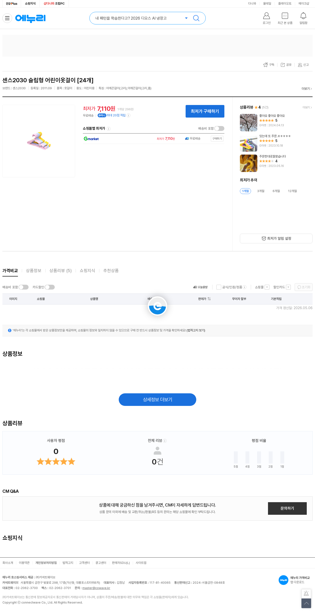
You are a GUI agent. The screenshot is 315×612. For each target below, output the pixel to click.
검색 (196, 18)
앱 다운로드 (296, 580)
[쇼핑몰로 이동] (152, 138)
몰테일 (267, 3)
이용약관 (24, 563)
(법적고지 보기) (196, 330)
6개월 (276, 191)
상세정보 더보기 (157, 400)
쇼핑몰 (259, 287)
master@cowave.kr (96, 588)
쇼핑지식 (30, 3)
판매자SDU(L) (121, 563)
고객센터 (84, 563)
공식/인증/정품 (232, 287)
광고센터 (100, 563)
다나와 (252, 3)
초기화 (306, 287)
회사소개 (7, 563)
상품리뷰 (60, 270)
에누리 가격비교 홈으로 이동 (30, 18)
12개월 (292, 191)
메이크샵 (304, 3)
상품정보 (33, 270)
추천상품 (111, 270)
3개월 (260, 191)
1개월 (245, 191)
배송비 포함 (206, 128)
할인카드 (279, 287)
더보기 (306, 88)
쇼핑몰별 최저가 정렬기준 (108, 128)
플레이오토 (284, 3)
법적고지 (68, 563)
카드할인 (38, 287)
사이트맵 (141, 563)
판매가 (202, 299)
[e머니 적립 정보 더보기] (128, 115)
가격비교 (10, 270)
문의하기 (287, 508)
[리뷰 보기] (276, 122)
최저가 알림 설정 (279, 238)
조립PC (54, 3)
